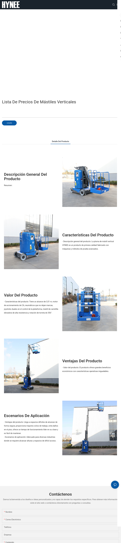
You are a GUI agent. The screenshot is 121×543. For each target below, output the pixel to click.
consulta (9, 123)
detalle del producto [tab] (60, 141)
